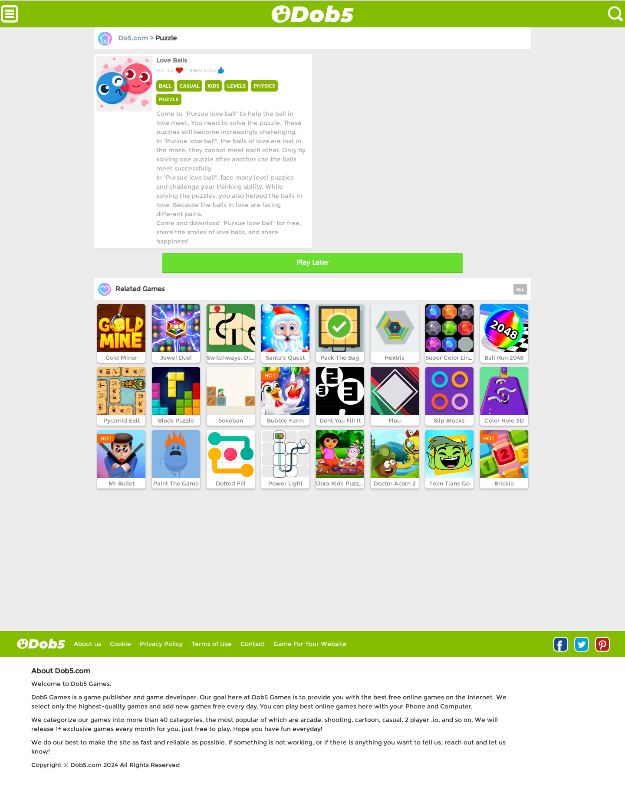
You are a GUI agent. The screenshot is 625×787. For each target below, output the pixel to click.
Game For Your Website (309, 644)
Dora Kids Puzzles (341, 483)
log (41, 643)
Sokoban (230, 420)
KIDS (213, 85)
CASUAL (190, 85)
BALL (165, 85)
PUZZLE (169, 99)
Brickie (504, 483)
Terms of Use (211, 644)
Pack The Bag (339, 357)
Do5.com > (126, 38)
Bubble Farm (285, 420)
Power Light (285, 483)
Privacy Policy (161, 644)
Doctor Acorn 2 (395, 483)
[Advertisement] (421, 114)
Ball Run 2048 (503, 357)
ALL (520, 289)
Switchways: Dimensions (242, 357)
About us (87, 644)
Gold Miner (121, 357)
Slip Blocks (449, 420)
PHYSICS (264, 85)
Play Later (312, 262)
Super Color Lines (450, 357)
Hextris (395, 357)
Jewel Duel (176, 357)
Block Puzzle (176, 420)
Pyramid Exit (121, 420)
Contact (252, 644)
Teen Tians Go (449, 483)
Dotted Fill (231, 483)
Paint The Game (176, 483)
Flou (394, 420)
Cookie (120, 644)
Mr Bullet (122, 483)
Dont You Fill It (340, 420)
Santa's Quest (285, 357)
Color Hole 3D (504, 420)
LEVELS (236, 85)
